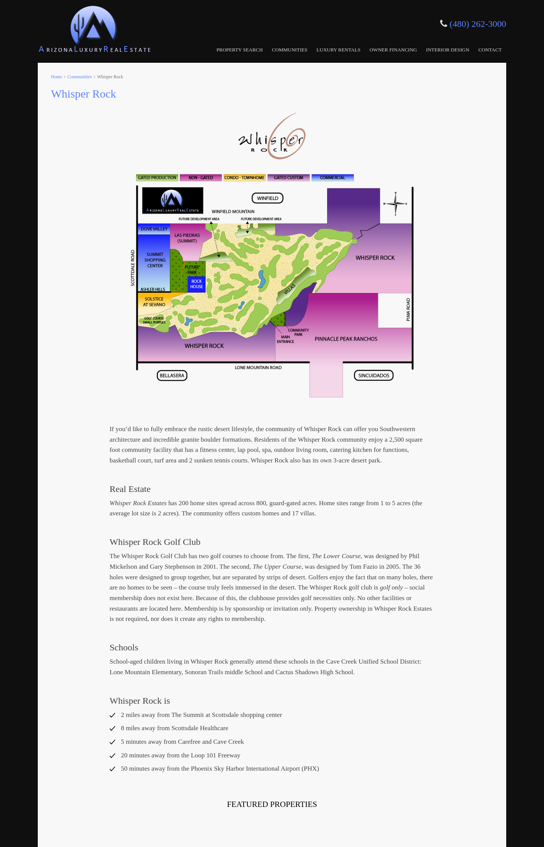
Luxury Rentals (339, 50)
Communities (290, 50)
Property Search (239, 50)
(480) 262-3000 (478, 24)
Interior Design (447, 50)
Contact (490, 50)
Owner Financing (393, 50)
